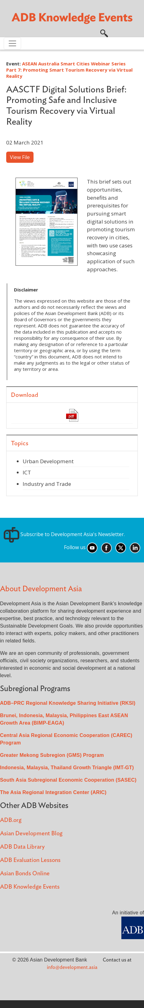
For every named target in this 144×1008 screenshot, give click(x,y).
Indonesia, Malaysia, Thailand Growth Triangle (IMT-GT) (67, 767)
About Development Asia (41, 589)
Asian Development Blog (31, 834)
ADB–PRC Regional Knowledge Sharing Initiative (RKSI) (67, 703)
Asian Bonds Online (25, 874)
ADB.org (10, 820)
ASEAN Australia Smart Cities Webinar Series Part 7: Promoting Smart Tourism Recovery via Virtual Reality (69, 69)
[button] (104, 32)
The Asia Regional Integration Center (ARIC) (53, 792)
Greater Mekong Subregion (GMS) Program (52, 755)
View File (20, 157)
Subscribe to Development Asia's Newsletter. (64, 534)
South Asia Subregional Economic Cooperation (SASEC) (68, 780)
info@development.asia (72, 967)
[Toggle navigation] (12, 43)
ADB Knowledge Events (30, 887)
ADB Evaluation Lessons (30, 860)
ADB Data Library (22, 847)
